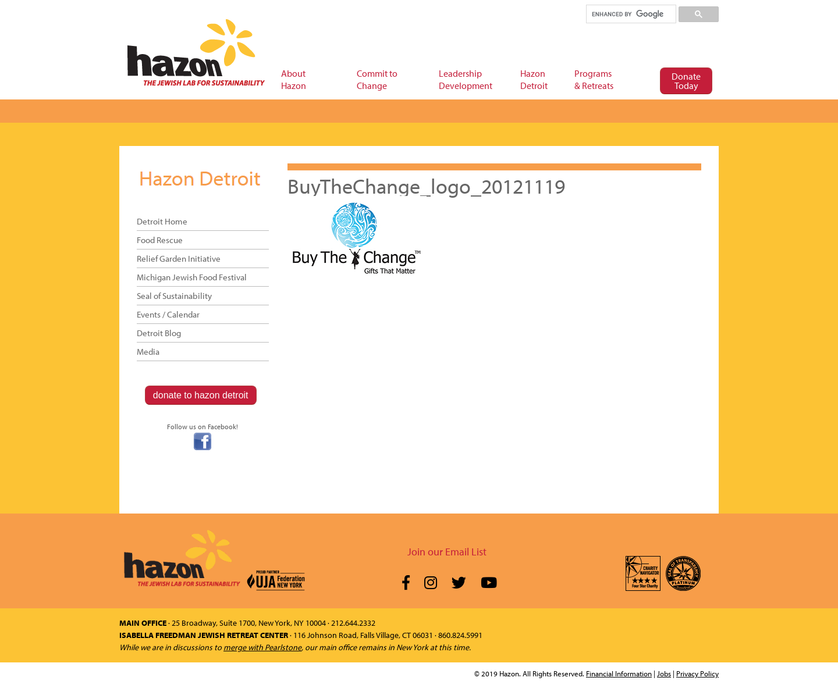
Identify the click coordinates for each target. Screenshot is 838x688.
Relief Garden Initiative (179, 258)
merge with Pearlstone (262, 647)
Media (148, 351)
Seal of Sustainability (174, 295)
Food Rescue (160, 239)
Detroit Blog (159, 332)
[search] (630, 14)
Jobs (664, 673)
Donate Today (686, 80)
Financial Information (619, 673)
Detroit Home (162, 221)
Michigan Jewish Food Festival (192, 277)
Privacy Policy (697, 673)
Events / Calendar (168, 314)
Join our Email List (447, 551)
